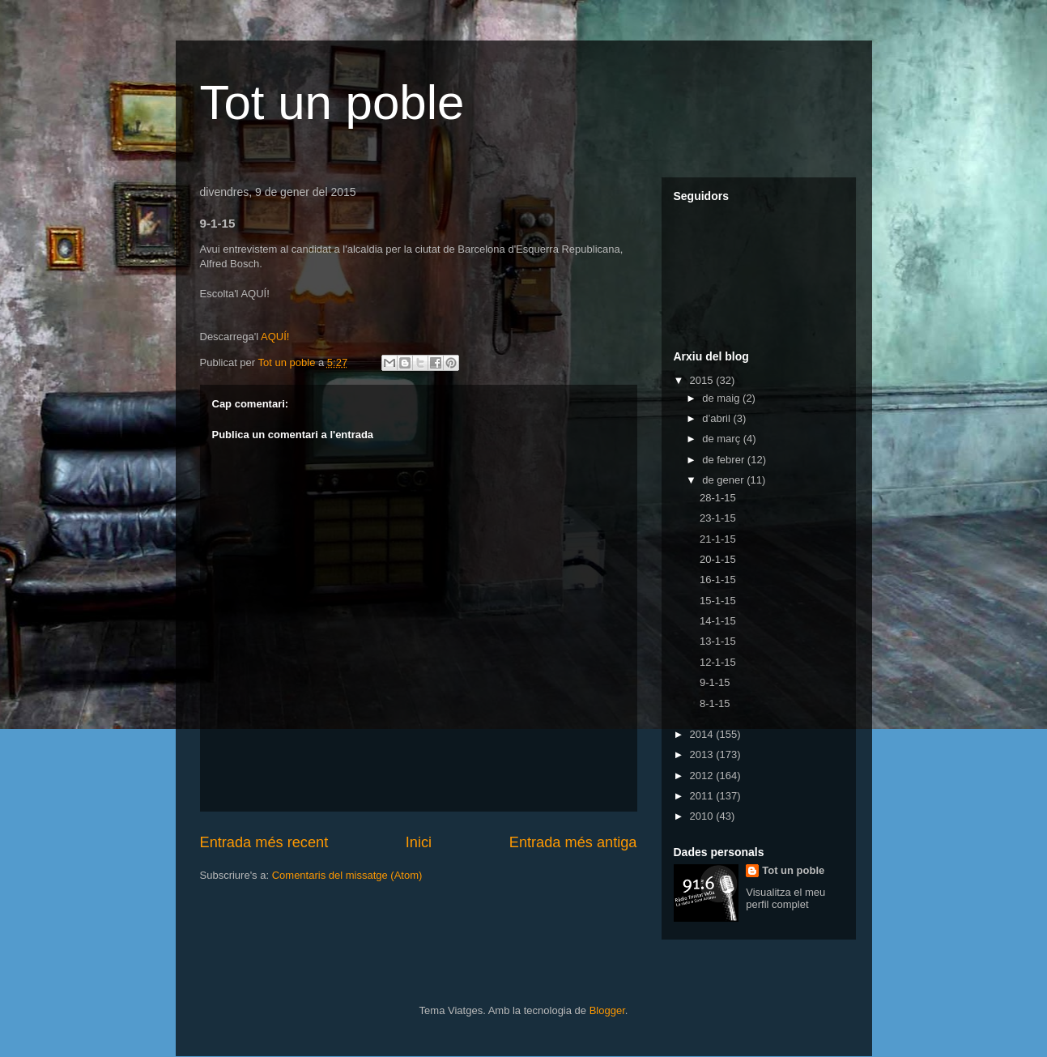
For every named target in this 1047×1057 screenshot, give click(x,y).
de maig (722, 398)
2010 (703, 816)
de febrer (724, 460)
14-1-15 (718, 621)
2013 (703, 754)
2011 (703, 796)
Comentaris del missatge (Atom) (347, 875)
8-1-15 (715, 703)
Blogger (607, 1010)
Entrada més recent (264, 842)
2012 (703, 775)
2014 (703, 734)
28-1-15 (718, 498)
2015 (703, 380)
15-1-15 (718, 601)
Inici (419, 842)
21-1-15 (718, 539)
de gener (724, 480)
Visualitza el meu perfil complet (785, 898)
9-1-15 (715, 682)
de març (722, 439)
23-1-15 (718, 518)
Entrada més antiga (573, 842)
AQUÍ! (275, 336)
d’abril (717, 418)
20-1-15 (718, 559)
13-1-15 (718, 641)
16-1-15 (718, 579)
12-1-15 (718, 662)
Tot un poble (332, 102)
